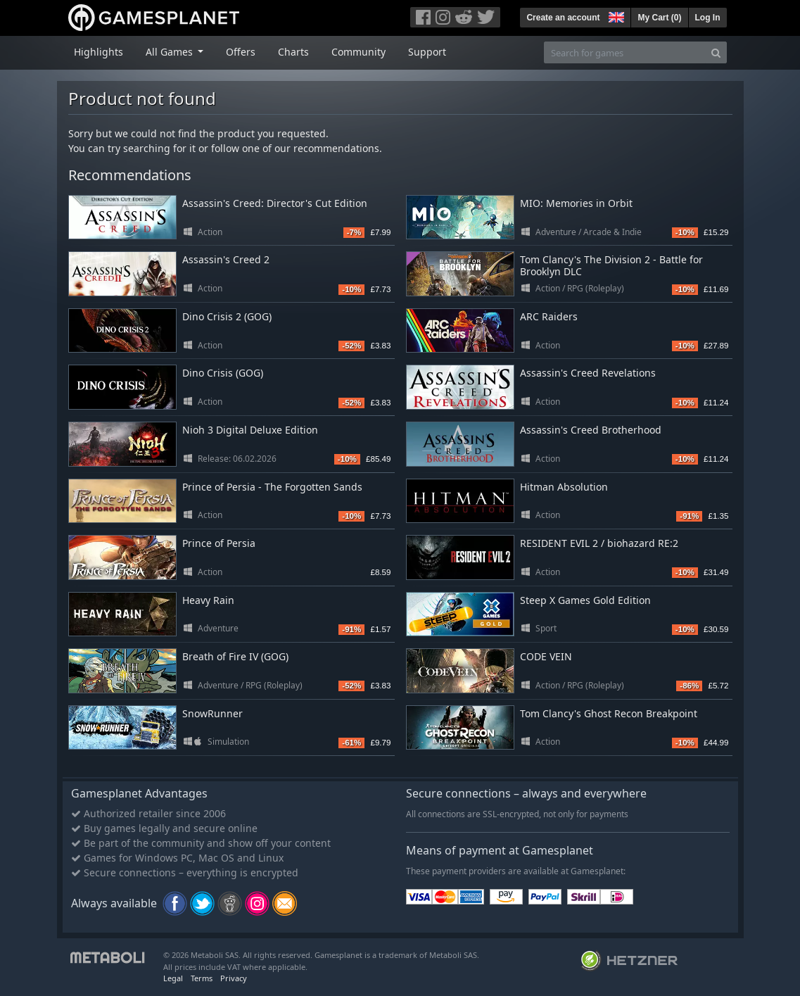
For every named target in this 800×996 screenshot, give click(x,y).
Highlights (98, 51)
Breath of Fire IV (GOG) (235, 656)
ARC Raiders (549, 316)
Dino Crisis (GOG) (222, 372)
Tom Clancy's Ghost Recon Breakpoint (608, 713)
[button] (615, 15)
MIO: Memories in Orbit (576, 203)
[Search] (716, 52)
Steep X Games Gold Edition (585, 600)
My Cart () (659, 18)
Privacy (233, 978)
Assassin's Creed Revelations (588, 372)
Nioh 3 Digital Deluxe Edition (250, 429)
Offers (240, 51)
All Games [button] (171, 51)
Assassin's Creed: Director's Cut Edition (274, 203)
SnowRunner (212, 713)
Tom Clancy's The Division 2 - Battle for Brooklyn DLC (611, 265)
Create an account (562, 18)
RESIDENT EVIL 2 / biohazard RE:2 (599, 543)
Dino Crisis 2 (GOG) (227, 316)
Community (358, 51)
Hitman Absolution (564, 486)
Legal (173, 978)
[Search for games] (625, 52)
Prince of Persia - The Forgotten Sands (272, 486)
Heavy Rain (208, 600)
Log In (707, 18)
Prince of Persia (218, 543)
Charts (293, 51)
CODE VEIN (546, 656)
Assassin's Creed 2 (225, 259)
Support (427, 51)
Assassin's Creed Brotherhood (590, 429)
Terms (201, 978)
